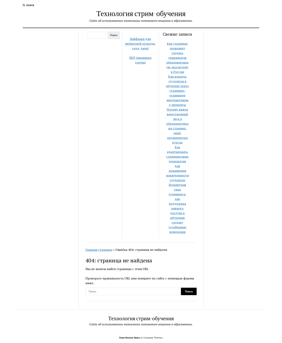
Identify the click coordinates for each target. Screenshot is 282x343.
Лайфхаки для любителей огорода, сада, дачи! (140, 43)
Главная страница (98, 249)
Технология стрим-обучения (141, 13)
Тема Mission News (129, 337)
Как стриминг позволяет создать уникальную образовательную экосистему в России (177, 57)
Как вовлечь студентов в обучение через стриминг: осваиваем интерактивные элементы (177, 90)
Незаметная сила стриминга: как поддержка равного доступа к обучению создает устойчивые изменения (177, 208)
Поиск (113, 35)
